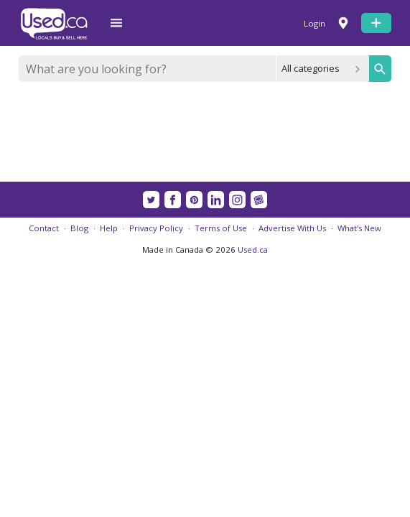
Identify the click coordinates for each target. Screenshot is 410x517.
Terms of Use (221, 228)
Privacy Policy (156, 228)
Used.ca (253, 249)
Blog (79, 228)
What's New (359, 228)
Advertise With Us (292, 228)
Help (109, 228)
